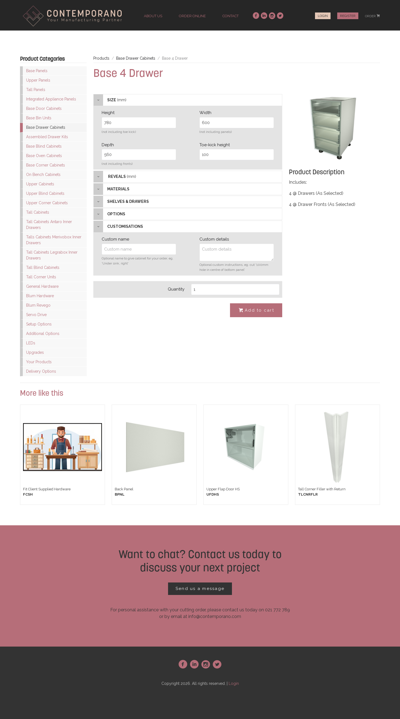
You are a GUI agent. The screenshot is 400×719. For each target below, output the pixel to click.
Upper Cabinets (40, 184)
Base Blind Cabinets (44, 146)
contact (230, 16)
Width (205, 112)
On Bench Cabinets (43, 174)
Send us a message (200, 588)
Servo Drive (36, 314)
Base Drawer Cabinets (45, 127)
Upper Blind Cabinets (45, 193)
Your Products (39, 362)
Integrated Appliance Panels (51, 99)
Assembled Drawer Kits (47, 137)
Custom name (115, 239)
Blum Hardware (40, 296)
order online (192, 16)
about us (153, 16)
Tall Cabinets (37, 212)
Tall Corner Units (41, 277)
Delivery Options (41, 371)
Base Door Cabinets (44, 108)
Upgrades (35, 352)
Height (108, 112)
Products (101, 58)
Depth (108, 144)
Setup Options (39, 324)
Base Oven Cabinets (44, 155)
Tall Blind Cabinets (42, 267)
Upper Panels (38, 80)
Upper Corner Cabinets (47, 203)
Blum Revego (38, 305)
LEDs (30, 343)
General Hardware (42, 286)
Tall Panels (35, 89)
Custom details (214, 239)
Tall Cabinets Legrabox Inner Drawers (52, 255)
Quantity (176, 289)
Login (323, 16)
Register (348, 16)
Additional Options (42, 333)
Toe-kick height (214, 144)
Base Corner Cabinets (45, 165)
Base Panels (37, 71)
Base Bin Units (38, 118)
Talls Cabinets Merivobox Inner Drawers (53, 240)
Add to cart (256, 310)
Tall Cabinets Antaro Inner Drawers (49, 225)
